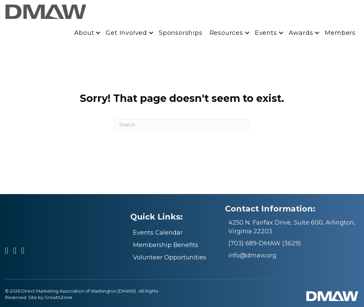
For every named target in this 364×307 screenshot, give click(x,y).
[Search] (182, 124)
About (84, 33)
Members (340, 33)
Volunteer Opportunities (169, 257)
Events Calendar (158, 232)
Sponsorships (180, 33)
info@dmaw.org (252, 255)
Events (266, 33)
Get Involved (126, 33)
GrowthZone (58, 297)
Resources (226, 33)
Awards (301, 33)
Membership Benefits (165, 245)
